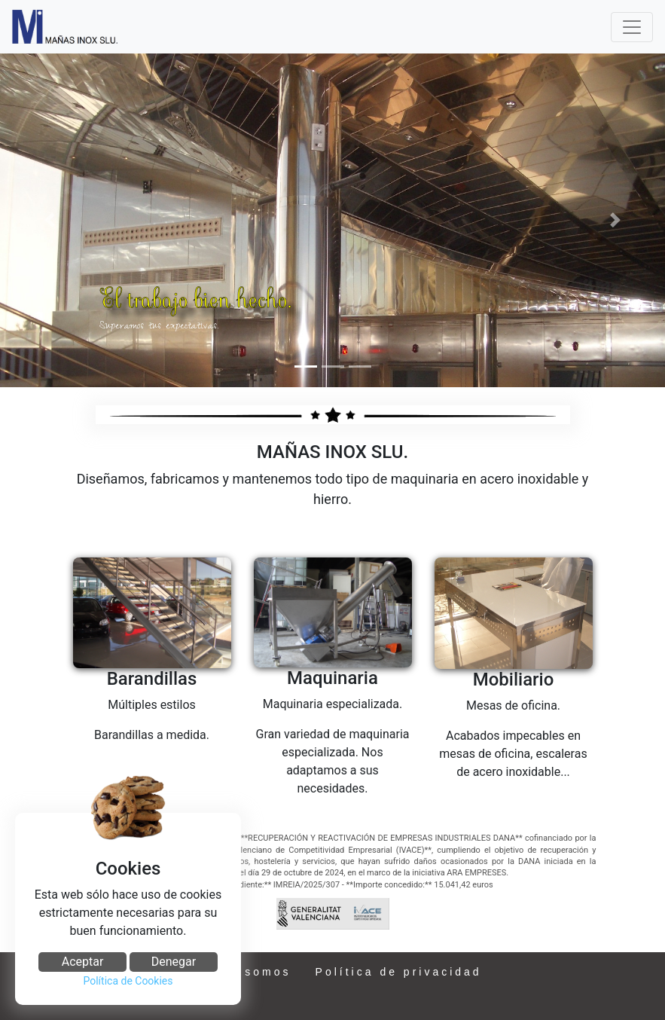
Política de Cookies (127, 981)
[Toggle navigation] (632, 27)
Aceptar (83, 961)
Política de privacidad (399, 972)
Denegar (173, 961)
